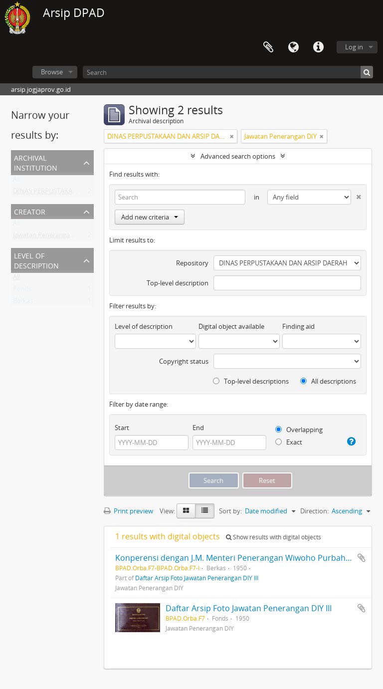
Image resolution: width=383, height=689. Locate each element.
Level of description (36, 259)
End (198, 427)
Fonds (22, 290)
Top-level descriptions (251, 381)
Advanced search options (237, 156)
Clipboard (268, 47)
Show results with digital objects (273, 537)
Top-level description (177, 282)
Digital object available (231, 326)
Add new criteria (149, 217)
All (16, 181)
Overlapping (299, 429)
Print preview (128, 510)
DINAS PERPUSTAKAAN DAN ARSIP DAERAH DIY (83, 193)
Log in (354, 46)
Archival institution (35, 162)
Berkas (23, 302)
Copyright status (183, 361)
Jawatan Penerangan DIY (49, 236)
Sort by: (230, 510)
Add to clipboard (362, 558)
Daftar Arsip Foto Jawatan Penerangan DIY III (196, 578)
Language (293, 47)
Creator (29, 211)
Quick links (318, 47)
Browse (52, 71)
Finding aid (298, 326)
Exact (288, 442)
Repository (192, 262)
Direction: (314, 510)
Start (122, 427)
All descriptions (328, 381)
